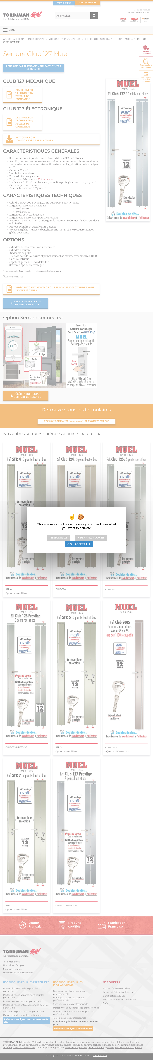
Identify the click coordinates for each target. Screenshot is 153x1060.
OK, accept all (79, 544)
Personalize (58, 537)
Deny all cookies (91, 537)
